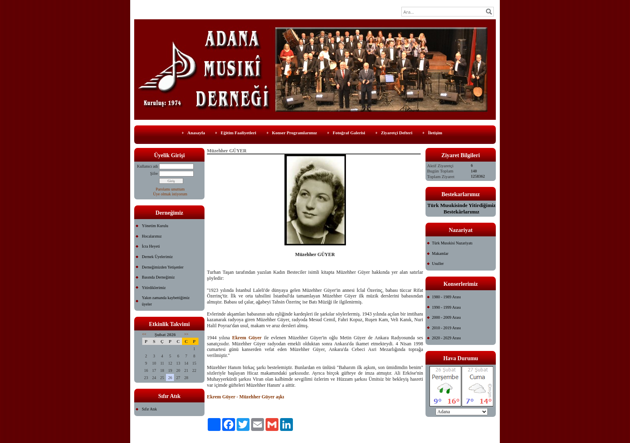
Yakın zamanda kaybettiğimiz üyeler (166, 300)
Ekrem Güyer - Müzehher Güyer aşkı (245, 397)
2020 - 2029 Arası (446, 338)
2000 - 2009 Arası (446, 317)
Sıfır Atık (149, 409)
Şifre (154, 173)
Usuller (438, 263)
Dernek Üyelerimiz (157, 256)
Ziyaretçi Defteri (396, 132)
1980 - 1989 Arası (446, 297)
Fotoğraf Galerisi (349, 132)
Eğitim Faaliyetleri (238, 132)
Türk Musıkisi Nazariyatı (452, 243)
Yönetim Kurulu (155, 226)
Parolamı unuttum (170, 189)
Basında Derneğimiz (158, 277)
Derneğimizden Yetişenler (163, 267)
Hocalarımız (152, 236)
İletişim (435, 132)
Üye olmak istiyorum (170, 194)
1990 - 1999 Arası (446, 307)
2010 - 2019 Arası (446, 328)
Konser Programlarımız (294, 132)
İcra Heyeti (151, 246)
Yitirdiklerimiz (154, 287)
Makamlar (440, 253)
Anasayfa (196, 132)
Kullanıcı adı (147, 166)
